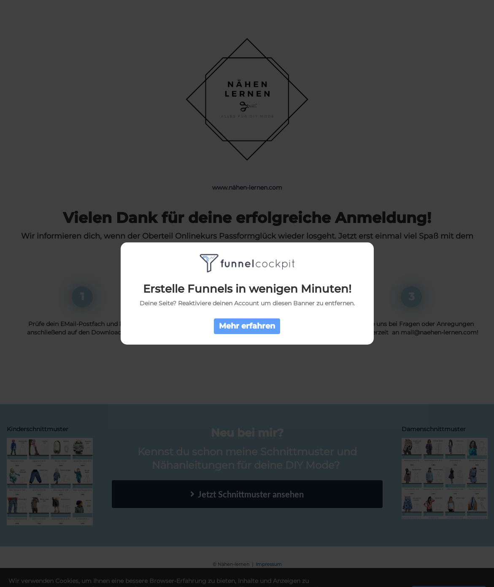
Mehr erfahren (247, 326)
